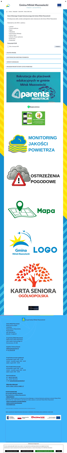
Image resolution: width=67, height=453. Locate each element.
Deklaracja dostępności (33, 443)
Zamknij (58, 451)
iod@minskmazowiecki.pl (12, 348)
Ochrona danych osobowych (12, 451)
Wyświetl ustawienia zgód (27, 451)
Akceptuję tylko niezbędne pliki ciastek (44, 451)
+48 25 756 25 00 (12, 377)
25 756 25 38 (11, 350)
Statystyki (15, 11)
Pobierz (58, 46)
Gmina (10, 11)
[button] (33, 419)
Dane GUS (21, 11)
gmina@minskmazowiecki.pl (17, 380)
